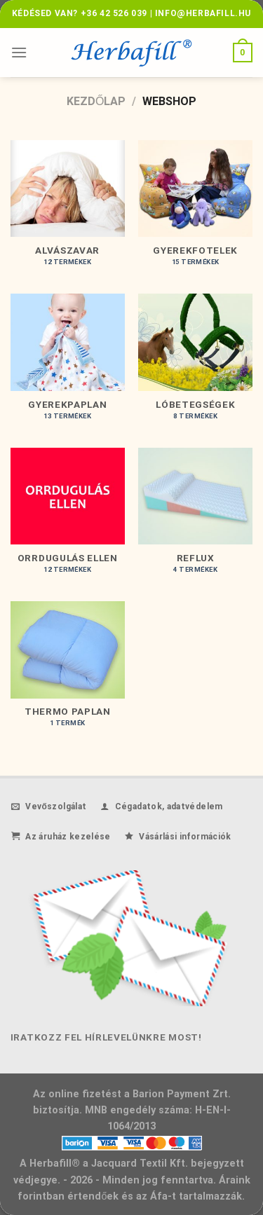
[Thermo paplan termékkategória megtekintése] (68, 671)
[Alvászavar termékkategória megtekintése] (68, 210)
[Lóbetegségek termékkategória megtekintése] (195, 364)
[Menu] (19, 52)
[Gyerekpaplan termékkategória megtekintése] (68, 364)
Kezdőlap (96, 101)
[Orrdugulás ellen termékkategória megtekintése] (68, 518)
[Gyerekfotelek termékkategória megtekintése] (195, 210)
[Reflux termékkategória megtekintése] (195, 518)
